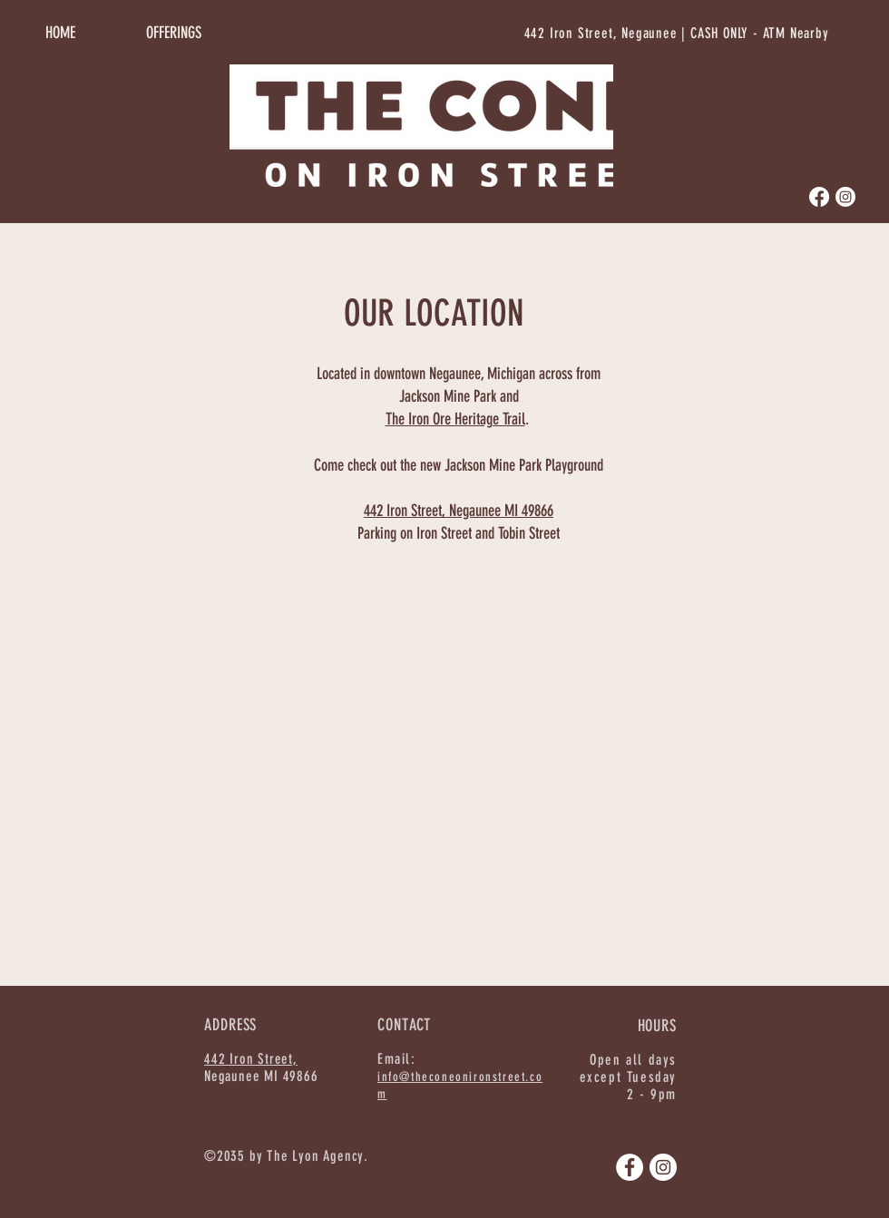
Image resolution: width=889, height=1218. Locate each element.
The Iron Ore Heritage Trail (455, 419)
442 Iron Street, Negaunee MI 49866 (458, 511)
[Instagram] (845, 197)
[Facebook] (819, 197)
